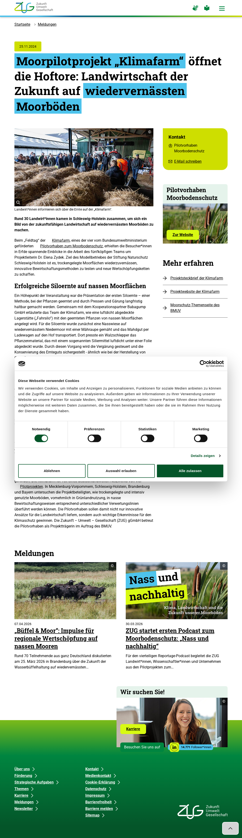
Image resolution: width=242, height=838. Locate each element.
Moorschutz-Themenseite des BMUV (195, 308)
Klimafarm (61, 240)
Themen (21, 789)
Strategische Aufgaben (34, 782)
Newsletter (23, 808)
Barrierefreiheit (98, 802)
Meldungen (47, 24)
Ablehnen (52, 471)
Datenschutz (95, 789)
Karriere (136, 730)
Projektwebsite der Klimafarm (195, 291)
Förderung (23, 775)
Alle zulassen (190, 471)
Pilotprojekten (31, 486)
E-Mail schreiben (188, 161)
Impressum (95, 795)
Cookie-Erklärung (100, 782)
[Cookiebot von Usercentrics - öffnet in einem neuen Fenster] (203, 363)
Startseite (22, 24)
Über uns (22, 769)
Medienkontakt (98, 775)
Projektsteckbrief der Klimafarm (196, 278)
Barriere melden (99, 808)
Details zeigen (203, 456)
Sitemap (92, 815)
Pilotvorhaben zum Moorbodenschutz (71, 246)
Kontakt (92, 769)
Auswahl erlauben (121, 471)
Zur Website (186, 236)
